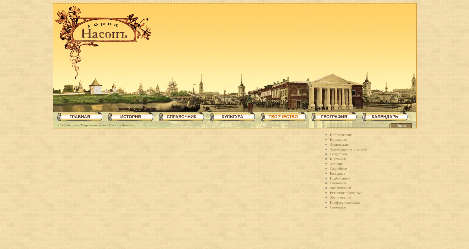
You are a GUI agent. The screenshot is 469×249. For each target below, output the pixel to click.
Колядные (337, 173)
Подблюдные (340, 178)
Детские (128, 125)
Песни (113, 125)
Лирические (339, 144)
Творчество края (93, 125)
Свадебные (338, 169)
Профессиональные (345, 202)
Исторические (341, 135)
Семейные (338, 207)
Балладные (338, 139)
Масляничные (341, 188)
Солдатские (339, 154)
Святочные (338, 183)
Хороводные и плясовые (349, 149)
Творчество (68, 125)
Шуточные (338, 159)
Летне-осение (340, 198)
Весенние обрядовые (346, 193)
